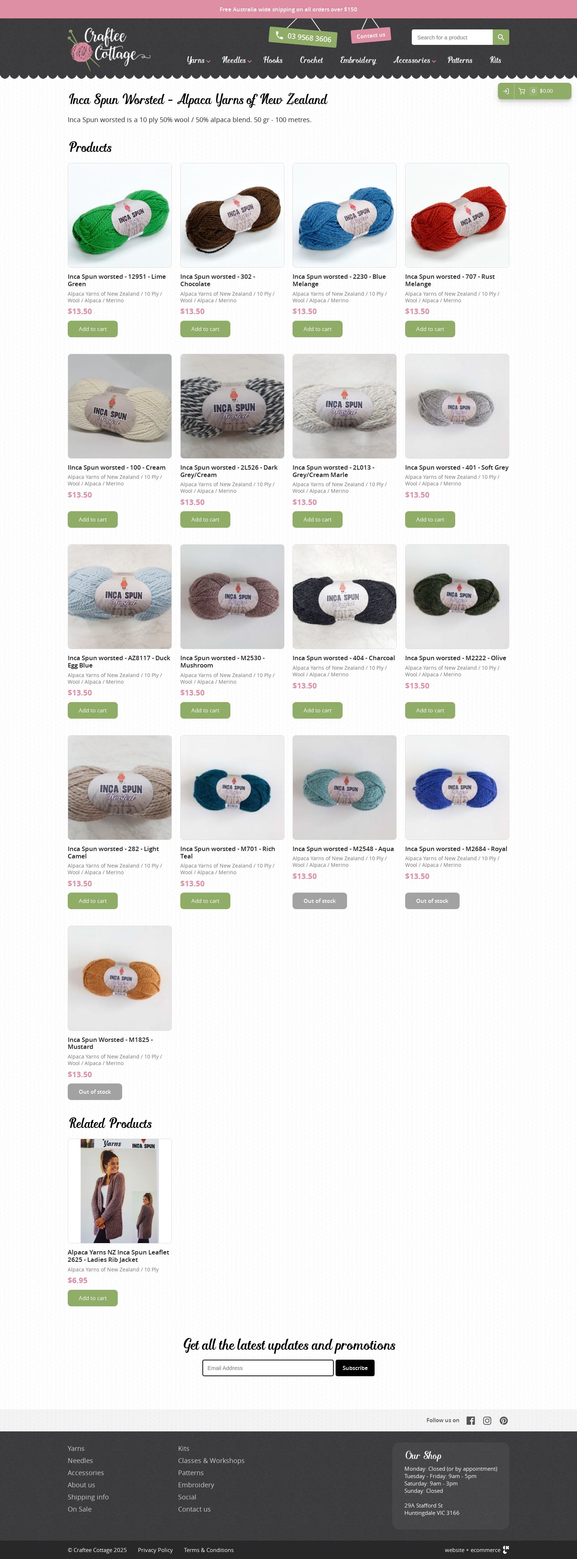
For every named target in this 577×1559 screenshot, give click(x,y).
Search (501, 37)
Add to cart (93, 328)
